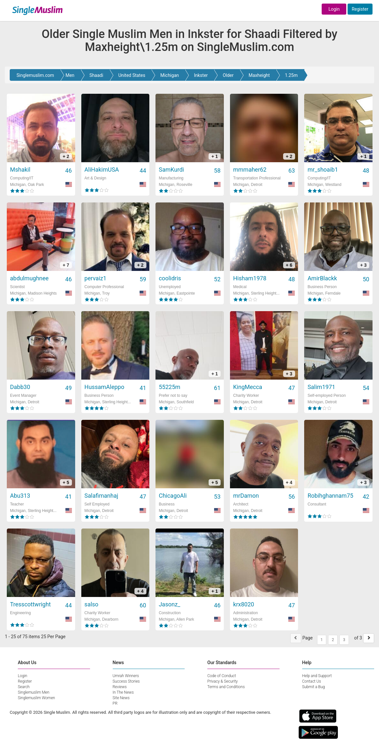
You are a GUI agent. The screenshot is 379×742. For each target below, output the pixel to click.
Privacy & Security (222, 681)
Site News (121, 698)
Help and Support (317, 676)
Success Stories (126, 681)
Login (334, 9)
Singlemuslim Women (36, 698)
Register (360, 9)
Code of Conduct (221, 676)
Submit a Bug (313, 687)
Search (23, 687)
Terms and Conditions (226, 687)
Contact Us (311, 681)
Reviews (120, 687)
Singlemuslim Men (33, 692)
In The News (123, 692)
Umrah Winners (126, 676)
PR (115, 703)
